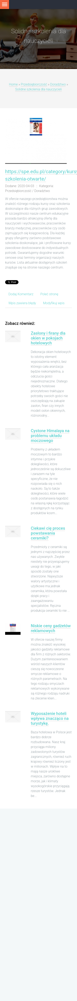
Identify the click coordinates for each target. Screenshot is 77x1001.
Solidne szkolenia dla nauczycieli (38, 89)
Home (13, 85)
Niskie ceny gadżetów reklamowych (51, 628)
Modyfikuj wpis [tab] (53, 303)
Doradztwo (58, 85)
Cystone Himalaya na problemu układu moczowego (50, 435)
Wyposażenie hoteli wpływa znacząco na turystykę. (50, 718)
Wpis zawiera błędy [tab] (22, 303)
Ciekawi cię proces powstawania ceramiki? (48, 533)
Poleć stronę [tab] (49, 294)
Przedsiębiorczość (34, 85)
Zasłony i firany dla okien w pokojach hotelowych (48, 338)
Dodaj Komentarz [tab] (20, 294)
